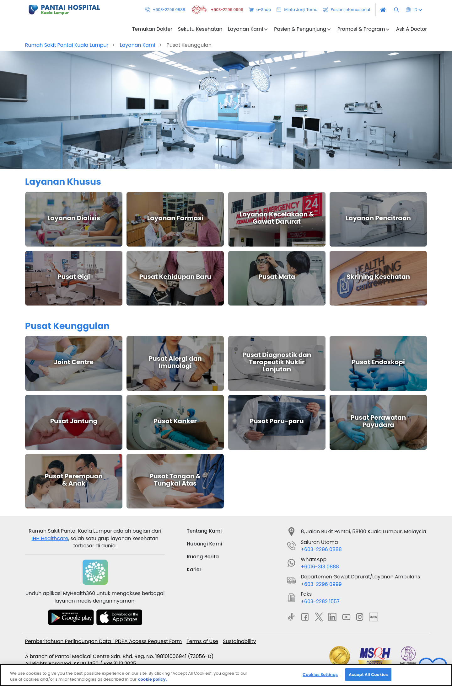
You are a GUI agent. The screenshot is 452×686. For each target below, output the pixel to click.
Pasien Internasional (346, 9)
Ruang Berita (203, 556)
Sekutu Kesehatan (200, 29)
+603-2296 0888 (165, 9)
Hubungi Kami (204, 543)
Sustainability (239, 641)
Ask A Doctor (411, 29)
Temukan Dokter (152, 29)
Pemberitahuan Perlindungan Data (68, 641)
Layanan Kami (137, 45)
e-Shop (260, 9)
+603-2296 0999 (217, 9)
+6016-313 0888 (320, 566)
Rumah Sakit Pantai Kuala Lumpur (67, 45)
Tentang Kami (204, 530)
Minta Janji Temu (297, 9)
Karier (194, 569)
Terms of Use (202, 641)
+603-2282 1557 (320, 601)
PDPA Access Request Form (148, 641)
